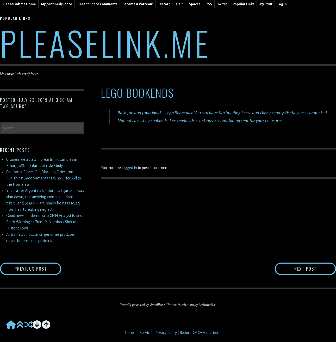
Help (180, 4)
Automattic (206, 305)
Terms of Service (138, 333)
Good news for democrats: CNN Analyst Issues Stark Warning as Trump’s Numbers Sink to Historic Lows (44, 222)
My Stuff (265, 4)
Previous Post (38, 268)
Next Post (315, 268)
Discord (164, 4)
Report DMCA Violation (199, 333)
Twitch (222, 4)
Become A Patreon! (137, 4)
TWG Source (13, 106)
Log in (282, 4)
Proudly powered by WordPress (142, 305)
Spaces (194, 4)
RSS (209, 4)
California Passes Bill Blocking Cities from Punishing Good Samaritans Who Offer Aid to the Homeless (43, 178)
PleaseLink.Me (105, 43)
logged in (129, 168)
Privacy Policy (165, 333)
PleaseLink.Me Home (19, 4)
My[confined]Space (56, 4)
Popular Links (243, 4)
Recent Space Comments (97, 4)
